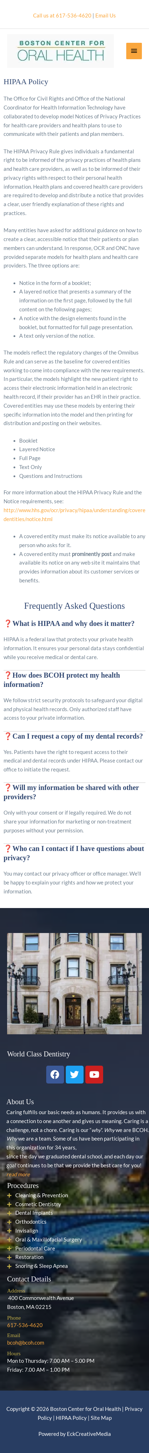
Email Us (105, 15)
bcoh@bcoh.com (25, 1343)
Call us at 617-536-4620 (62, 15)
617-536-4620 (25, 1325)
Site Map (101, 1418)
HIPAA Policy (71, 1418)
